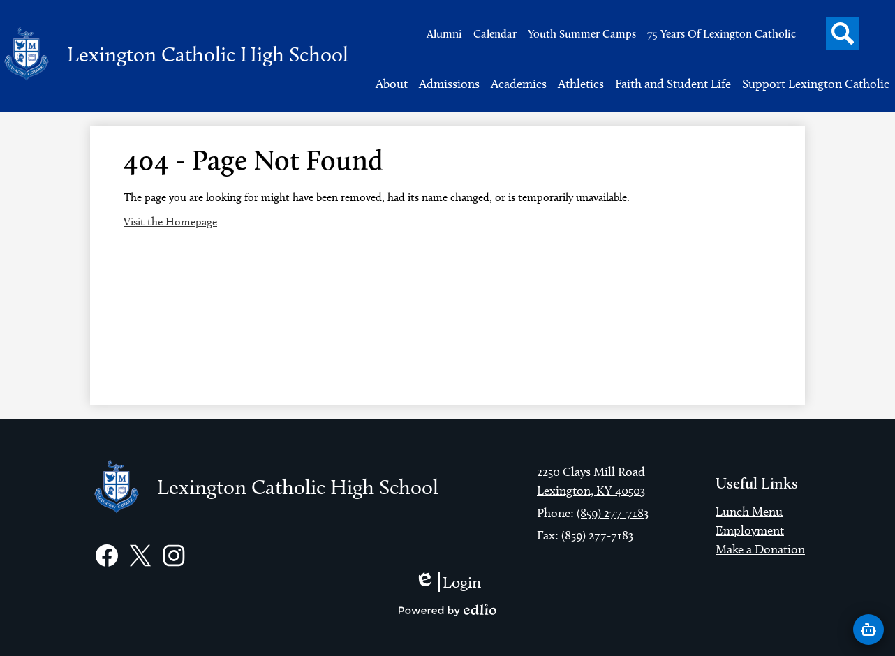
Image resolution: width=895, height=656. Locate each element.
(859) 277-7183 (613, 513)
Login (448, 582)
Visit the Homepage (170, 221)
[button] (391, 84)
